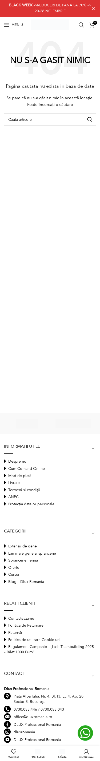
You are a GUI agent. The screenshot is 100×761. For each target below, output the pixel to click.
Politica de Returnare (25, 625)
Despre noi (17, 461)
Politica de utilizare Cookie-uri (34, 639)
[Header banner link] (42, 8)
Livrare (14, 482)
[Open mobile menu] (13, 24)
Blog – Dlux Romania (26, 581)
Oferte (13, 567)
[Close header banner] (93, 8)
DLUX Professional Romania (37, 724)
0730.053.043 (52, 709)
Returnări (15, 632)
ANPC (13, 496)
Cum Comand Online (26, 468)
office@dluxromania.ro (33, 716)
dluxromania (24, 732)
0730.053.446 (25, 709)
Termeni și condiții (24, 489)
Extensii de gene (22, 546)
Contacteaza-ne (21, 618)
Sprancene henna (23, 560)
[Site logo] (50, 24)
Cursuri (14, 574)
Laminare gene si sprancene (32, 553)
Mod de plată (19, 475)
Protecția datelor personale (31, 504)
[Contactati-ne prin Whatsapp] (85, 732)
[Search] (81, 24)
